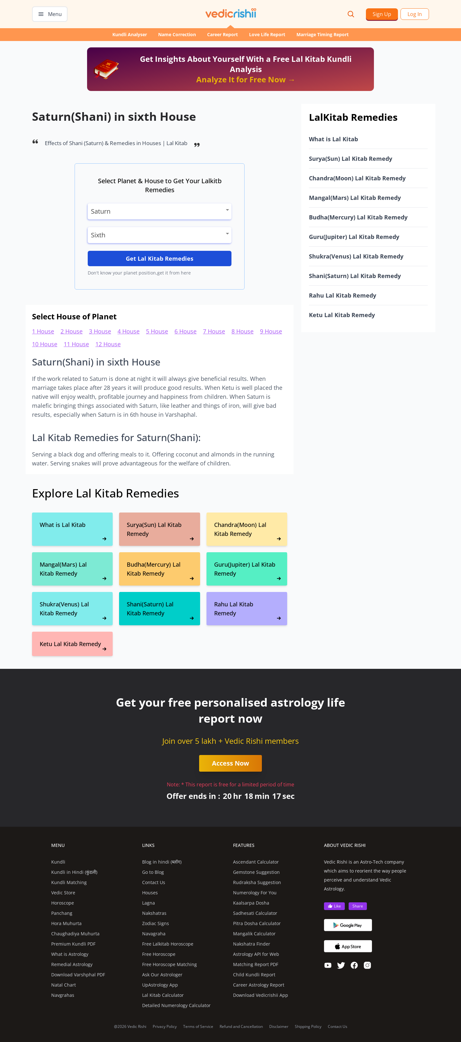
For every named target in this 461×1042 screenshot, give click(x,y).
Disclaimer (278, 1026)
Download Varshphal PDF (78, 975)
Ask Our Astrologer (162, 975)
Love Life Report (267, 34)
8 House (242, 331)
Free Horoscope (158, 954)
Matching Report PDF (255, 964)
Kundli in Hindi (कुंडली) (74, 872)
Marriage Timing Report (322, 34)
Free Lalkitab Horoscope (167, 944)
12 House (108, 344)
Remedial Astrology (72, 964)
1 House (43, 331)
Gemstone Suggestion (256, 872)
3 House (100, 331)
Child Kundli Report (254, 975)
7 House (214, 331)
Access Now (230, 763)
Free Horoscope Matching (169, 964)
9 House (271, 331)
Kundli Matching (69, 882)
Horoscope (62, 903)
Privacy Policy (165, 1026)
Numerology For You (255, 893)
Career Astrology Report (258, 985)
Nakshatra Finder (251, 944)
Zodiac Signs (155, 923)
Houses (150, 893)
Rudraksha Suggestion (257, 882)
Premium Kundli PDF (73, 944)
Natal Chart (63, 985)
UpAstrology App (160, 985)
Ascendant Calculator (256, 862)
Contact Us (153, 882)
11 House (76, 344)
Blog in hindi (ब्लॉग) (162, 862)
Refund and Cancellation (241, 1026)
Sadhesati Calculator (255, 913)
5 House (157, 331)
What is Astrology (69, 954)
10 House (44, 344)
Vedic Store (63, 893)
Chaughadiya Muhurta (75, 934)
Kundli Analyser (129, 34)
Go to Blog (153, 872)
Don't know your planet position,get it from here (139, 273)
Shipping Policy (308, 1026)
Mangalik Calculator (254, 934)
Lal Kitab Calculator (163, 995)
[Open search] (351, 14)
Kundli (58, 862)
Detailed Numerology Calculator (176, 1005)
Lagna (148, 903)
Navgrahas (62, 995)
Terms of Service (198, 1026)
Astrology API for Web (256, 954)
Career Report (222, 34)
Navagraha (154, 934)
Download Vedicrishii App (260, 995)
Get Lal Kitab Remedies (159, 258)
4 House (128, 331)
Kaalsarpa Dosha (251, 903)
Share (357, 906)
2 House (72, 331)
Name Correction (177, 34)
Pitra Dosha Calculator (257, 923)
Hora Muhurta (66, 923)
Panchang (61, 913)
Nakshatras (154, 913)
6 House (185, 331)
